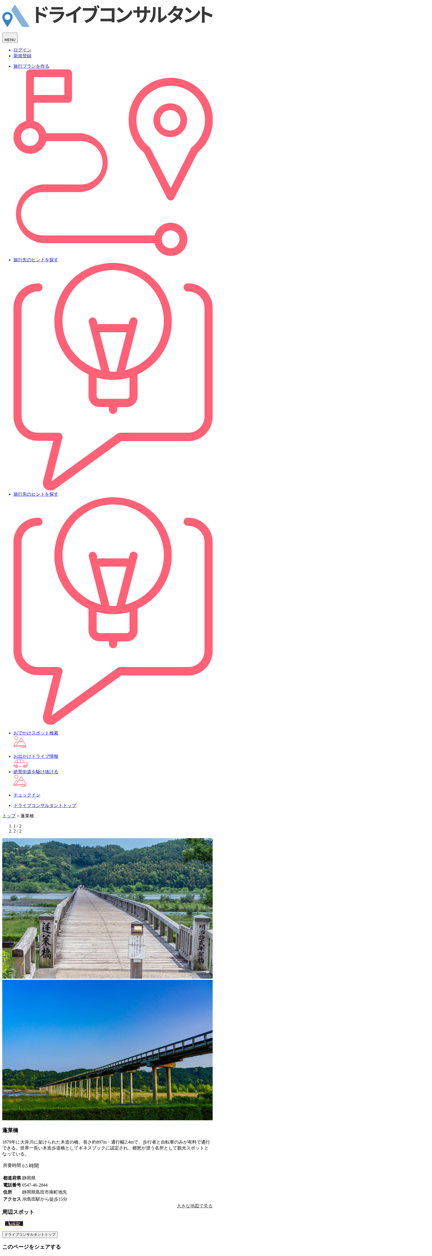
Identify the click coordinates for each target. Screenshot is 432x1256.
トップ (9, 815)
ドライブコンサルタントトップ (30, 1234)
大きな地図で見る (195, 1205)
